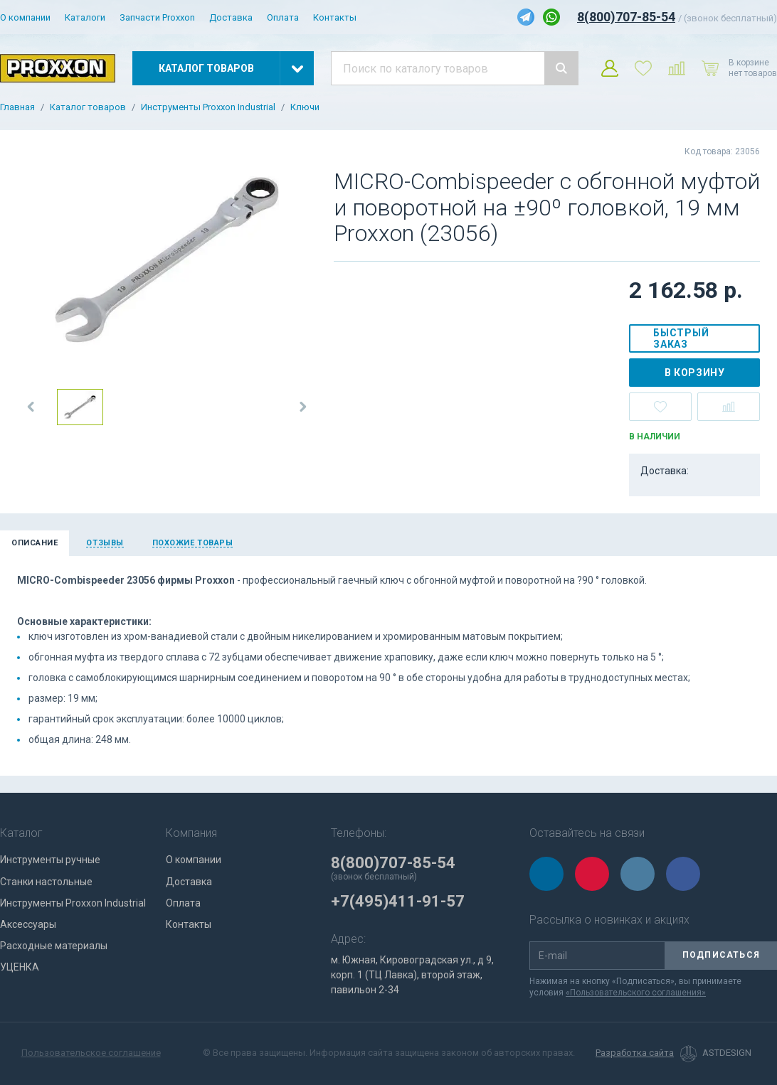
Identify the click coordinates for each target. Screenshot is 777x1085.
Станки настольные (46, 881)
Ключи (304, 107)
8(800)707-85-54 (626, 16)
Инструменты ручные (50, 859)
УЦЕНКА (19, 967)
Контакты (334, 17)
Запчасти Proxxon (157, 17)
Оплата (283, 17)
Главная (17, 107)
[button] (31, 406)
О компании (25, 17)
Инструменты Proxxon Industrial (208, 107)
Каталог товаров (88, 107)
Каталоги (85, 17)
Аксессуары (28, 924)
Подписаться (721, 955)
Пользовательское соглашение (91, 1052)
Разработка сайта (635, 1053)
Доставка (231, 17)
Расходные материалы (53, 945)
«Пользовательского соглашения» (636, 993)
